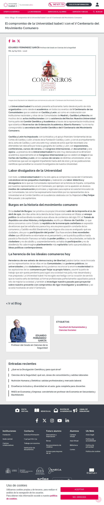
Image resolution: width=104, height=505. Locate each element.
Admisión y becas (80, 12)
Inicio (7, 18)
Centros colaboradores (8, 444)
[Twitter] (19, 41)
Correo (72, 449)
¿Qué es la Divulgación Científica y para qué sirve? (36, 369)
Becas (48, 441)
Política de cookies (93, 451)
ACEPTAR (79, 489)
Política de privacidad (90, 446)
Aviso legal (90, 435)
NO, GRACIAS (79, 497)
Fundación (6, 435)
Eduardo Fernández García (24, 47)
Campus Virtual (73, 435)
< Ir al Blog (13, 303)
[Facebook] (10, 41)
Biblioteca (74, 445)
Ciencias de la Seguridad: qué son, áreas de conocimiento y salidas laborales (49, 375)
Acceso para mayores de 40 (54, 452)
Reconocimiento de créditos (53, 446)
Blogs (12, 18)
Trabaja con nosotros (32, 443)
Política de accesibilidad (91, 440)
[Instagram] (52, 420)
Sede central (8, 439)
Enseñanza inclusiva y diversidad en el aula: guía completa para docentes (48, 386)
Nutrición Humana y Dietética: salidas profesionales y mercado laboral (46, 380)
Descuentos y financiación (51, 435)
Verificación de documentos (29, 448)
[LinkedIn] (14, 41)
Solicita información (79, 4)
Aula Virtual (74, 441)
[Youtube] (59, 420)
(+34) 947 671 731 (30, 439)
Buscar (99, 12)
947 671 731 (57, 4)
